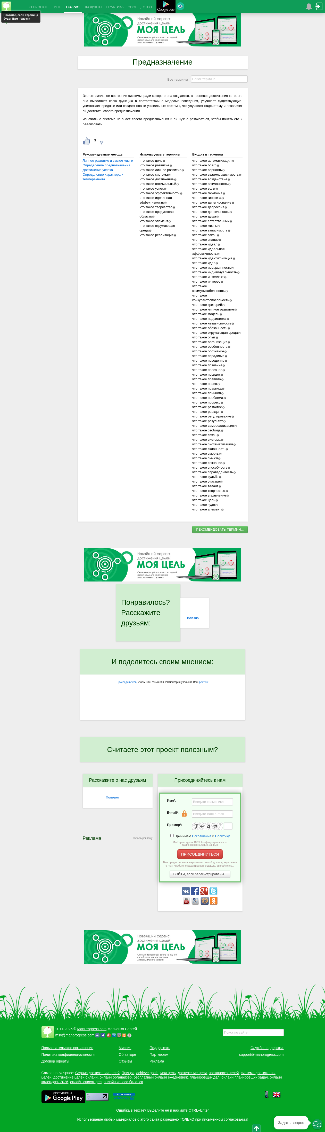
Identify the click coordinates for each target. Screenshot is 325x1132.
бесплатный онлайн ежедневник (161, 1077)
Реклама (157, 1061)
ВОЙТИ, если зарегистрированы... (200, 874)
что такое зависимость (210, 230)
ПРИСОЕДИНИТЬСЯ (200, 854)
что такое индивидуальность (214, 272)
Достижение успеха (98, 170)
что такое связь (204, 435)
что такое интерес (206, 281)
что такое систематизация (212, 444)
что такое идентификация (212, 258)
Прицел (128, 1073)
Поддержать (160, 1048)
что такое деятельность (210, 212)
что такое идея (203, 263)
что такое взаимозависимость (215, 174)
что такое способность (209, 467)
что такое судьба (205, 477)
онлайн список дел (86, 1082)
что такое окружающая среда (215, 333)
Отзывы (125, 1061)
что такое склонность (208, 449)
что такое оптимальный (157, 184)
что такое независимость (211, 323)
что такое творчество (155, 207)
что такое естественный (211, 221)
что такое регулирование (211, 416)
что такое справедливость (212, 472)
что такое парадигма (208, 356)
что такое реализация (156, 235)
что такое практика (207, 388)
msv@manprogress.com (75, 1035)
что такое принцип (206, 393)
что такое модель (205, 314)
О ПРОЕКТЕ (38, 7)
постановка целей (224, 1073)
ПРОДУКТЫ (93, 7)
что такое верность (207, 170)
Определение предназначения (106, 165)
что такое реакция (206, 412)
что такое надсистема (209, 319)
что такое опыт (203, 337)
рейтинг (203, 682)
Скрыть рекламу (143, 838)
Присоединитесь (127, 682)
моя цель (168, 1073)
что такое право (204, 384)
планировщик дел (204, 1077)
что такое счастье (206, 481)
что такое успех (151, 188)
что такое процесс (206, 402)
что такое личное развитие (160, 170)
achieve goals (147, 1073)
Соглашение (201, 836)
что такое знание (205, 240)
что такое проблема (207, 398)
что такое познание (207, 365)
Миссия (125, 1048)
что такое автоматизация (211, 160)
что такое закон (204, 235)
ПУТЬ (57, 7)
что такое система (153, 174)
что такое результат (207, 421)
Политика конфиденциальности (68, 1054)
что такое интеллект (208, 277)
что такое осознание (208, 351)
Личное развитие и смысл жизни (108, 160)
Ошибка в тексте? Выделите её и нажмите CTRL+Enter (162, 1110)
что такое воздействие (209, 179)
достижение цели (192, 1073)
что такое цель (150, 160)
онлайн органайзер (115, 1077)
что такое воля (203, 188)
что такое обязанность (209, 328)
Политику (222, 836)
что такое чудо (203, 505)
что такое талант (205, 486)
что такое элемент (153, 221)
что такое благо (204, 165)
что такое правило (206, 379)
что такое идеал (204, 244)
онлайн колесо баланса (123, 1082)
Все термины (177, 79)
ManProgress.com (92, 1029)
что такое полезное (207, 370)
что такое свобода (206, 430)
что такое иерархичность (211, 267)
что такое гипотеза (206, 198)
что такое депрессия (208, 207)
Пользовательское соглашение (67, 1048)
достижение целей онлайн (75, 1077)
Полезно (192, 618)
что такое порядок (206, 374)
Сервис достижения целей (97, 1073)
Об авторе (127, 1054)
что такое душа (204, 216)
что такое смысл (205, 458)
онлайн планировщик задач (244, 1077)
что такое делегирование (211, 202)
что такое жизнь (204, 226)
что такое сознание (207, 463)
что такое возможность (210, 184)
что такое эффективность (159, 193)
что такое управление (209, 495)
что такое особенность (210, 346)
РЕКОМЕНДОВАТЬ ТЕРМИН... (220, 529)
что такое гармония (207, 193)
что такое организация (209, 342)
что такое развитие (154, 165)
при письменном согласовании (221, 1119)
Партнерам (159, 1054)
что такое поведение (208, 360)
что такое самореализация (213, 426)
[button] (317, 1124)
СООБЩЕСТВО (140, 7)
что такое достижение (156, 179)
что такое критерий (207, 305)
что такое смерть (205, 453)
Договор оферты (55, 1061)
